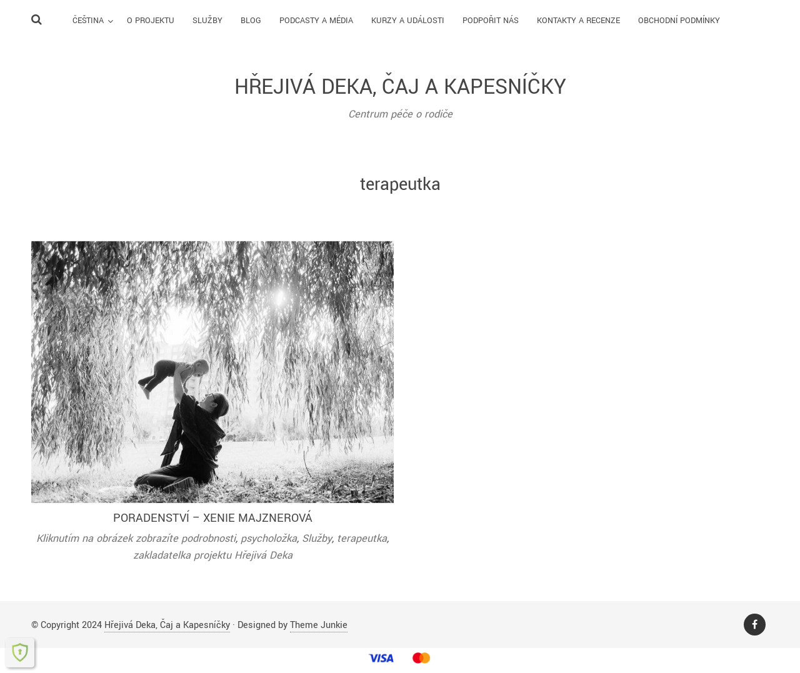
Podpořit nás (490, 20)
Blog (251, 20)
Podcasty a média (316, 20)
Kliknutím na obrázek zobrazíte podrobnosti (136, 538)
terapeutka (362, 538)
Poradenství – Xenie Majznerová (212, 518)
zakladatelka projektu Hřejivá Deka (212, 555)
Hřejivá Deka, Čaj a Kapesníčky (167, 625)
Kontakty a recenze (578, 20)
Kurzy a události (407, 20)
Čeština (88, 20)
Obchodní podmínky (679, 20)
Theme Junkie (319, 625)
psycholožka (269, 538)
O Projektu (150, 20)
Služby (207, 20)
